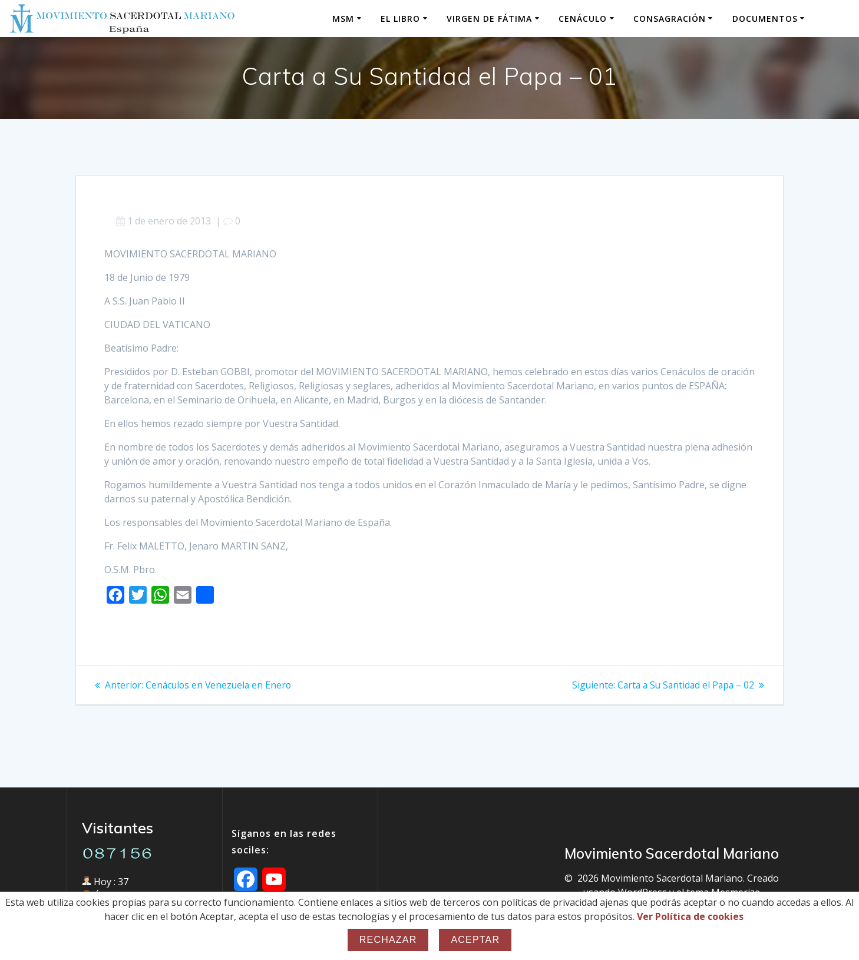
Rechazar (388, 940)
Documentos (765, 18)
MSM (343, 18)
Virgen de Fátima (489, 18)
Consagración (669, 18)
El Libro (400, 18)
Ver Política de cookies (690, 916)
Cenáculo (583, 18)
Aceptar (475, 940)
